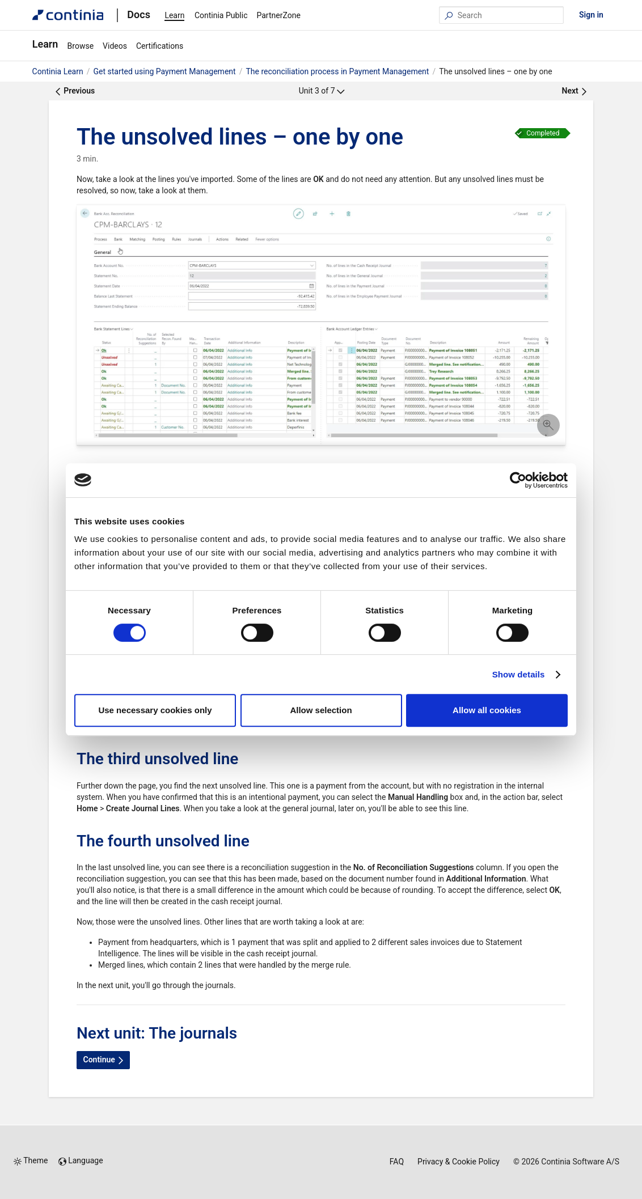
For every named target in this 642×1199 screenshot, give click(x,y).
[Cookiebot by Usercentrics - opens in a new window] (518, 480)
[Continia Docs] (68, 15)
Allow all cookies (487, 710)
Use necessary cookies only (155, 710)
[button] (321, 326)
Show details (518, 674)
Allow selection (321, 710)
